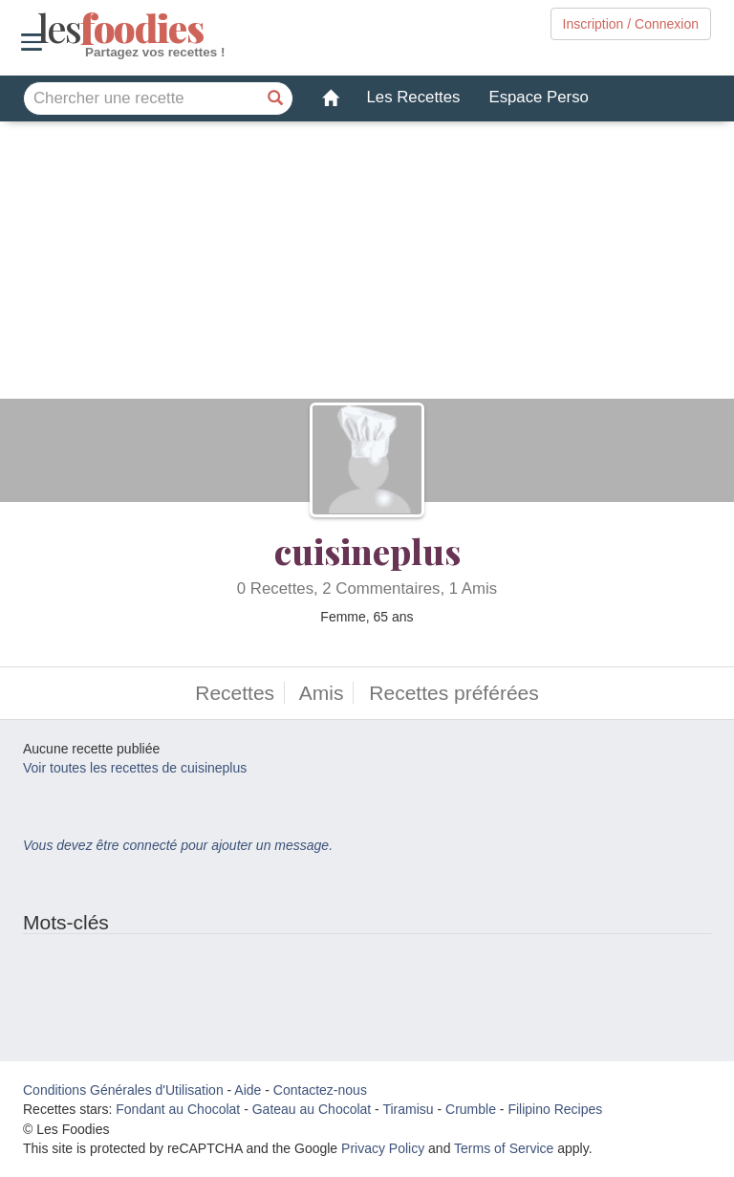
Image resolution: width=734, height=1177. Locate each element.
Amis (321, 693)
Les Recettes (414, 97)
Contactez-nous (320, 1090)
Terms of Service (503, 1148)
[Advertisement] (367, 265)
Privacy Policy (382, 1148)
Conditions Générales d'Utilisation (123, 1090)
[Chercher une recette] (276, 98)
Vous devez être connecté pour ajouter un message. (178, 845)
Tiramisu (407, 1109)
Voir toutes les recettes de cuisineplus (135, 767)
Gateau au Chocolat (312, 1109)
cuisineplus (367, 551)
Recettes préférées (453, 693)
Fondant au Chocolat (178, 1109)
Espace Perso (538, 97)
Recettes (234, 693)
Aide (247, 1090)
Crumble (470, 1109)
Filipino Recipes (554, 1109)
